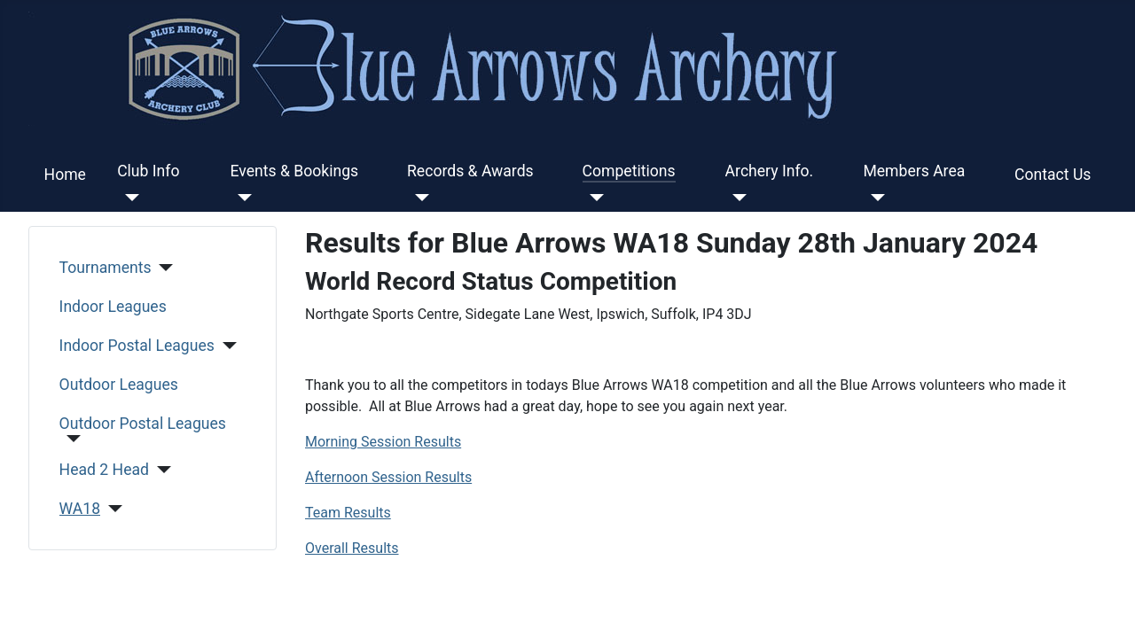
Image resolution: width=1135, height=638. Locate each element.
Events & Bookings (295, 171)
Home (65, 174)
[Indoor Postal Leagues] (226, 345)
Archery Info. (769, 171)
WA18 (80, 508)
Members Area (914, 171)
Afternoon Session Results (388, 477)
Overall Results (352, 548)
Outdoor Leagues (118, 384)
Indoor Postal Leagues (137, 345)
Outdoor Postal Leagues (142, 423)
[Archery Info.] (736, 198)
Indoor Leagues (113, 306)
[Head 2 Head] (160, 469)
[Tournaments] (163, 267)
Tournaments (105, 267)
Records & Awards (470, 171)
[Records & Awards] (418, 198)
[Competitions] (594, 198)
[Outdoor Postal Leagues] (70, 438)
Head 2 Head (104, 469)
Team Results (348, 512)
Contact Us (1052, 174)
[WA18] (111, 508)
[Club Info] (128, 198)
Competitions (629, 171)
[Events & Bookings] (242, 198)
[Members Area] (874, 198)
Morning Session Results (383, 441)
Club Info (148, 171)
